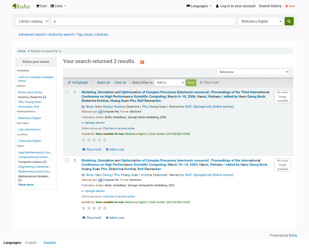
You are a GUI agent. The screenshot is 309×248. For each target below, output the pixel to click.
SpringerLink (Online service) (214, 107)
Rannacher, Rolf (28, 106)
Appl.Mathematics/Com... (35, 152)
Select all (103, 82)
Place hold (91, 149)
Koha (293, 235)
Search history (270, 6)
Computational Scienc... (34, 157)
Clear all (120, 82)
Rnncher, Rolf (180, 107)
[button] (41, 6)
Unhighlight (77, 82)
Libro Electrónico (29, 129)
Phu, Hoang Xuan (29, 102)
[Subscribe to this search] (142, 62)
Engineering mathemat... (34, 166)
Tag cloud (84, 34)
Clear (290, 6)
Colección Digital (29, 140)
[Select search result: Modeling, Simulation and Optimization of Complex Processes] (67, 91)
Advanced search (32, 34)
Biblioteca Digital (29, 118)
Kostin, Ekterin (126, 107)
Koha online (23, 6)
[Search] (289, 21)
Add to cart (114, 149)
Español (50, 243)
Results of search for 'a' (46, 51)
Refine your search (36, 62)
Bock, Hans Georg (30, 92)
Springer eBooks (95, 122)
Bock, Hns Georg (98, 107)
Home (22, 51)
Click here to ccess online (119, 128)
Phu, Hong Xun (154, 107)
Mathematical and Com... (35, 171)
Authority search (61, 34)
